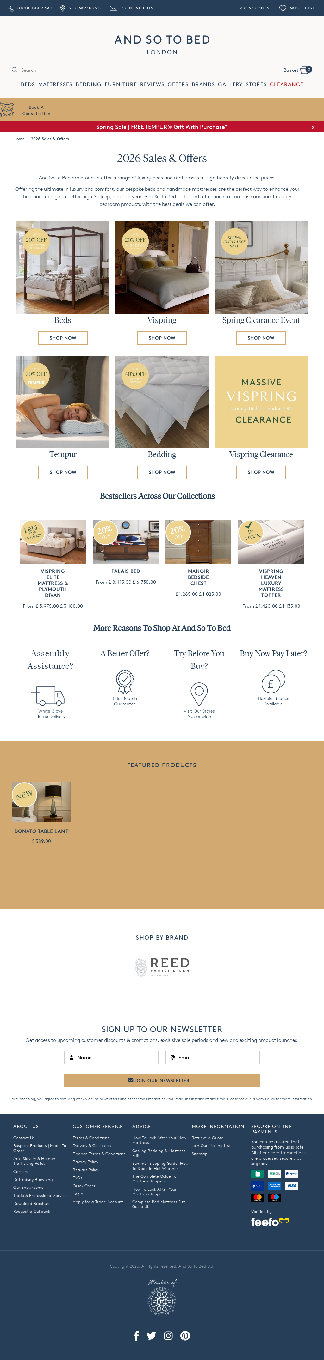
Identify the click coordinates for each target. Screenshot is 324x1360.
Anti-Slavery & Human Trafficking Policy (34, 1161)
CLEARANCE (286, 85)
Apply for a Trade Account (98, 1201)
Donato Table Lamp (41, 831)
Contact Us (131, 7)
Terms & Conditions (91, 1137)
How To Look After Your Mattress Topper (154, 1191)
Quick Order (84, 1185)
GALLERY (230, 85)
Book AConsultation (36, 110)
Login (78, 1193)
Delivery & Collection (92, 1145)
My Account (256, 7)
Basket (298, 69)
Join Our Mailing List (211, 1145)
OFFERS (178, 85)
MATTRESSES (55, 85)
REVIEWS (152, 85)
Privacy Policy (263, 1099)
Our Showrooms (28, 1187)
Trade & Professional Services (41, 1195)
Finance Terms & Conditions (99, 1153)
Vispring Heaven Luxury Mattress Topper (271, 583)
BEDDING (89, 85)
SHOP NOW (63, 338)
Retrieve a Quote (207, 1137)
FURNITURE (121, 85)
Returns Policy (86, 1169)
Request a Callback (31, 1211)
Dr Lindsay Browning (33, 1179)
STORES (256, 85)
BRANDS (203, 85)
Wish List (297, 7)
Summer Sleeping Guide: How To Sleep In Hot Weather (160, 1165)
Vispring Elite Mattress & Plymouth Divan (53, 583)
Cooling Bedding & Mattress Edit (158, 1153)
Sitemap (200, 1153)
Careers (20, 1171)
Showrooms (80, 7)
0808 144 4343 (31, 7)
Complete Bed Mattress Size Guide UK (159, 1204)
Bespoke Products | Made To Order (39, 1148)
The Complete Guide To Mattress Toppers (154, 1178)
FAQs (77, 1177)
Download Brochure (32, 1203)
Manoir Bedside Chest (198, 577)
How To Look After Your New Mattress (159, 1140)
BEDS (28, 85)
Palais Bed (125, 571)
